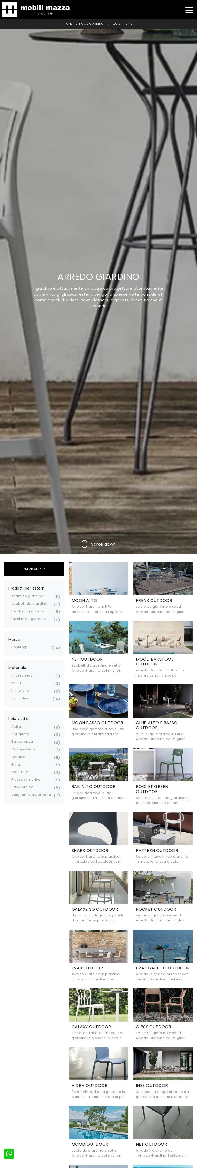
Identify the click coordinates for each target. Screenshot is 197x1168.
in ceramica (22, 675)
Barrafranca (22, 741)
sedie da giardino (27, 596)
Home (68, 24)
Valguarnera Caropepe (32, 794)
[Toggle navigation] (189, 9)
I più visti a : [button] (19, 718)
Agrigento (20, 734)
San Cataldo (22, 787)
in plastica (20, 698)
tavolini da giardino (28, 618)
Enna (15, 764)
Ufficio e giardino (89, 24)
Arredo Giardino (120, 24)
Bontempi (19, 647)
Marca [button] (14, 639)
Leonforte (19, 771)
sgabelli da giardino (29, 603)
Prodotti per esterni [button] (26, 588)
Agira (16, 726)
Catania (18, 756)
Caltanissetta (23, 749)
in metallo (20, 690)
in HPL (16, 683)
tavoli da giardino (27, 611)
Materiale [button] (17, 667)
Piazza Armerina (26, 779)
